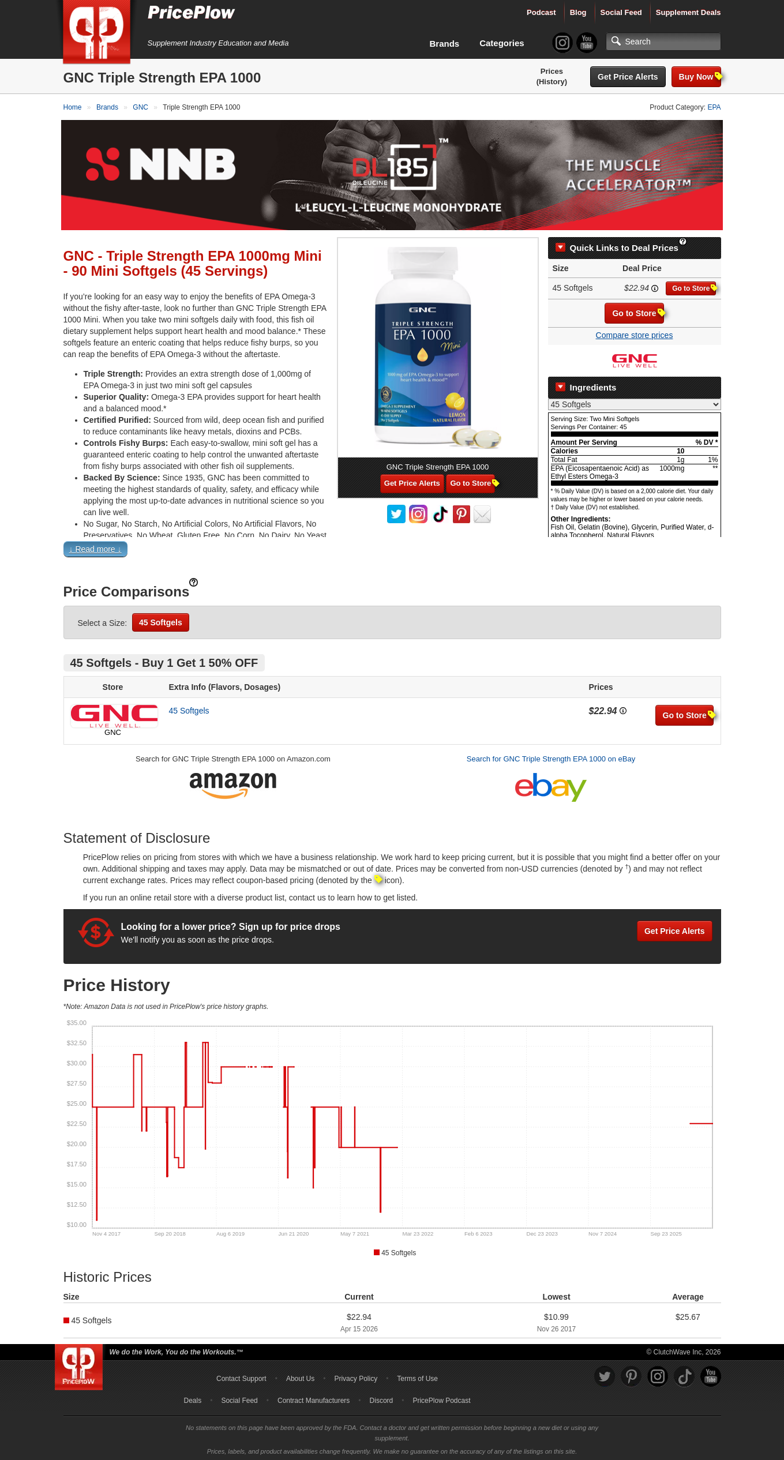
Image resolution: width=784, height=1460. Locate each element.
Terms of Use (417, 1376)
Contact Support (241, 1376)
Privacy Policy (355, 1376)
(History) (552, 81)
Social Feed (621, 12)
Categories (501, 43)
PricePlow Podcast (441, 1398)
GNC (112, 730)
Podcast (541, 12)
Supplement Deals (688, 12)
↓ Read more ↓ (95, 547)
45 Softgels (160, 620)
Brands (445, 43)
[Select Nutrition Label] (634, 402)
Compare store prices (634, 333)
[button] (392, 550)
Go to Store (694, 286)
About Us (300, 1376)
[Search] (663, 41)
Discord (381, 1398)
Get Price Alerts (628, 76)
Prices (552, 71)
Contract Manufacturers (313, 1398)
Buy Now (700, 76)
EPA (714, 107)
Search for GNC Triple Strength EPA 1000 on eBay (551, 757)
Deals (193, 1398)
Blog (578, 12)
